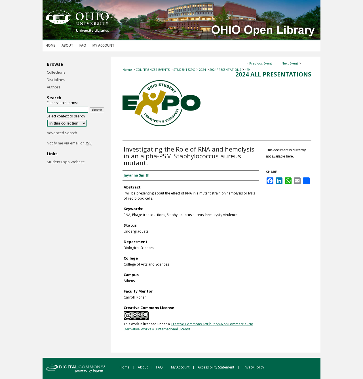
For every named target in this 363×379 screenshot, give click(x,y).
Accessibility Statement (216, 367)
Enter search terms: (62, 102)
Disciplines (56, 79)
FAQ (160, 367)
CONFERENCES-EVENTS (153, 69)
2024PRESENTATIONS (226, 69)
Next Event (290, 63)
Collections (56, 72)
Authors (53, 87)
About (143, 367)
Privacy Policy (253, 367)
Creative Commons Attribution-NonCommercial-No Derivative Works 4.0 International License (188, 327)
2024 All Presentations (273, 74)
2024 (203, 69)
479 (247, 69)
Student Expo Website (66, 161)
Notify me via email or (69, 143)
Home (127, 69)
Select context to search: (66, 116)
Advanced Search (62, 132)
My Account (180, 367)
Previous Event (260, 63)
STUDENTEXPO (184, 69)
